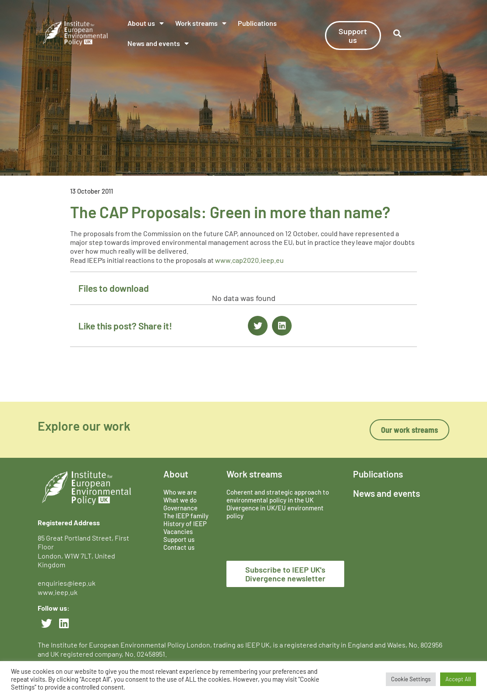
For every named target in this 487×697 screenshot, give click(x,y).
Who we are (180, 492)
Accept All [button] (458, 679)
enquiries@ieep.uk (68, 583)
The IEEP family (185, 516)
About (175, 473)
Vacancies (178, 531)
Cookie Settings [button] (411, 679)
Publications (257, 23)
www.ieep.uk (58, 592)
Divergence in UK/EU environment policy (275, 512)
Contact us (178, 547)
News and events (158, 43)
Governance (180, 508)
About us (145, 23)
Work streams (200, 23)
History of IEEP (185, 523)
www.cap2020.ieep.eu (249, 260)
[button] (258, 326)
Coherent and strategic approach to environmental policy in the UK (277, 496)
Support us (178, 539)
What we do (180, 500)
